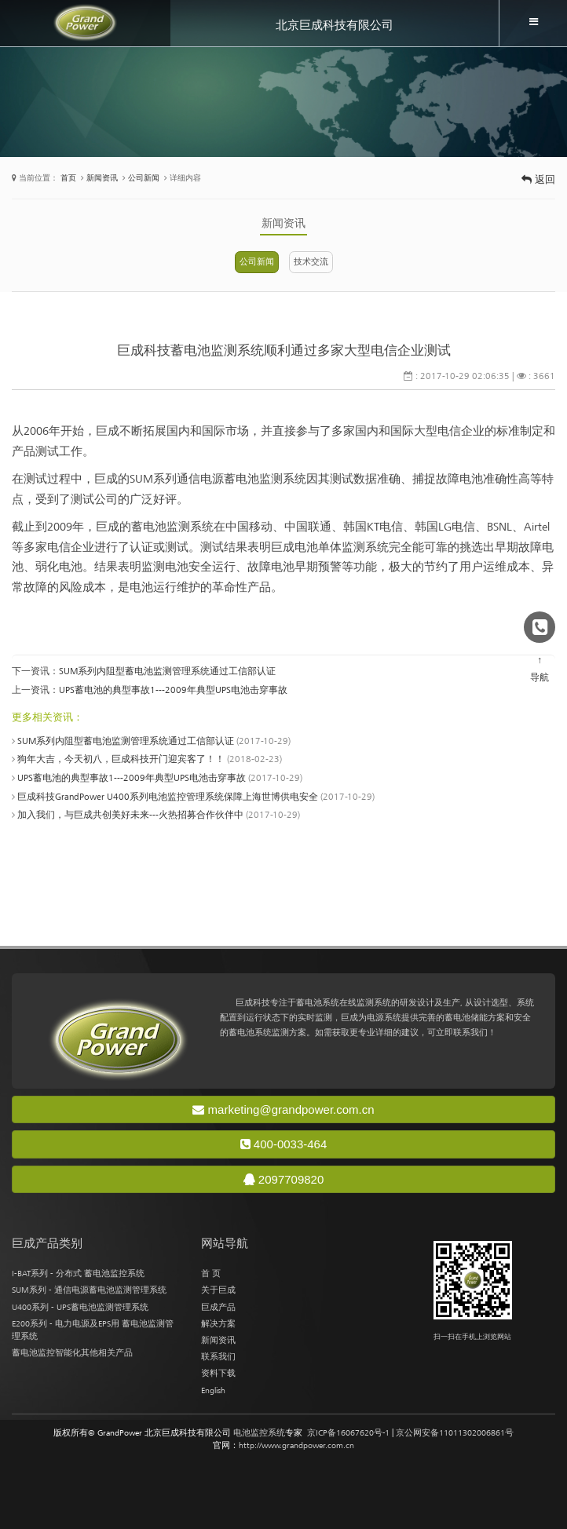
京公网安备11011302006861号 (455, 1432)
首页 (68, 177)
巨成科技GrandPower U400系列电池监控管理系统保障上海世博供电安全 (167, 796)
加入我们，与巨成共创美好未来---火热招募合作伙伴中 (130, 814)
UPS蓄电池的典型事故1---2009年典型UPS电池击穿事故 (173, 689)
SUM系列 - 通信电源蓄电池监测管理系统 (89, 1289)
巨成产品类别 (47, 1243)
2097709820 (283, 1179)
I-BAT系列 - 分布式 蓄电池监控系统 (78, 1273)
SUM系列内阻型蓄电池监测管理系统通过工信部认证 (167, 671)
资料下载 (218, 1373)
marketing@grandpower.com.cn (283, 1109)
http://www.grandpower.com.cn (296, 1445)
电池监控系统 (259, 1432)
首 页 (211, 1273)
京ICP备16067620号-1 (348, 1432)
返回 (538, 179)
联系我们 (218, 1356)
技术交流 (311, 261)
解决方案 (218, 1323)
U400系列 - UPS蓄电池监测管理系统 (80, 1307)
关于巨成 (218, 1289)
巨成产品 (218, 1307)
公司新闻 (143, 177)
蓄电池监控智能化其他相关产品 (72, 1352)
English (213, 1390)
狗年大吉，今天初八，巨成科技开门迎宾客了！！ (121, 759)
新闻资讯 (102, 177)
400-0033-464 (283, 1144)
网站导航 (224, 1243)
